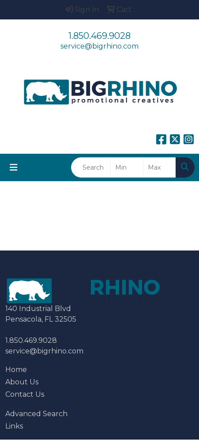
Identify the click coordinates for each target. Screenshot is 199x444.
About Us (21, 382)
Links (14, 426)
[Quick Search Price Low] (126, 167)
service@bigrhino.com (99, 46)
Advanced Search (36, 414)
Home (16, 369)
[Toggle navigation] (13, 167)
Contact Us (24, 394)
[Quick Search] (91, 167)
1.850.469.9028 (99, 35)
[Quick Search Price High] (159, 167)
